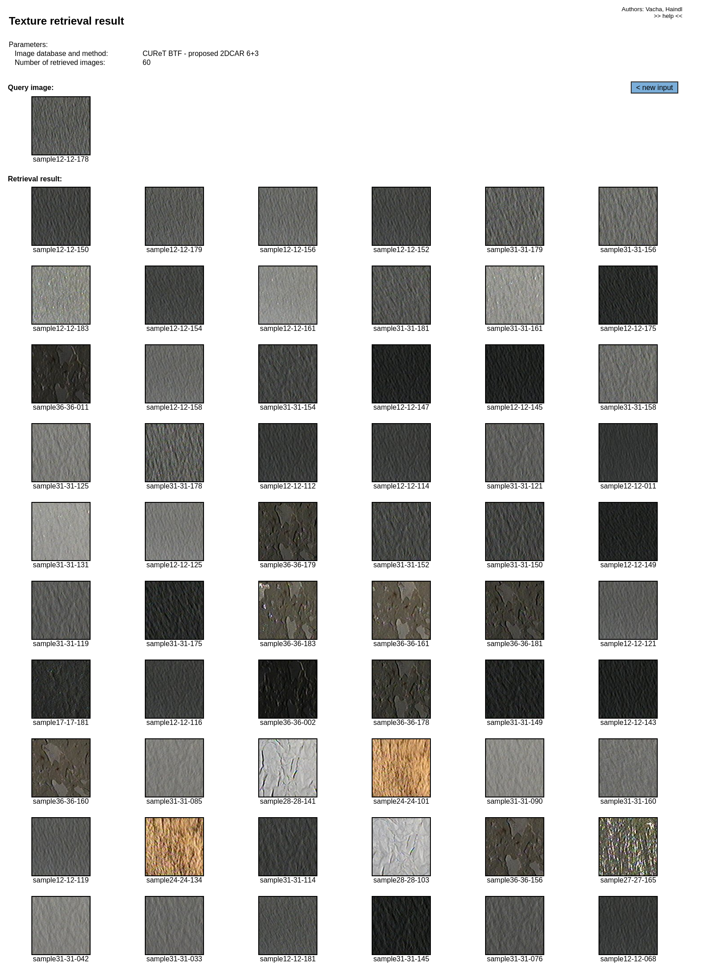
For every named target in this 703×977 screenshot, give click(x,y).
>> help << (668, 16)
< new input (654, 87)
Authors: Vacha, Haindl (652, 9)
